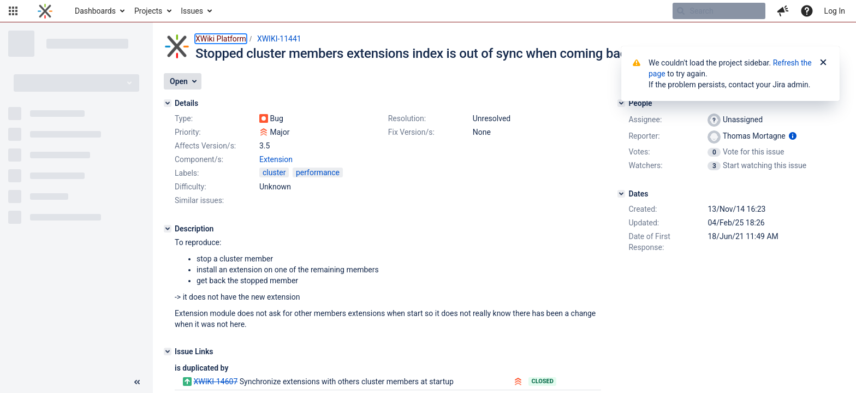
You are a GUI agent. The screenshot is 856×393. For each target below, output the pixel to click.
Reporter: (643, 136)
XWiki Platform (220, 38)
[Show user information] (792, 136)
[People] (621, 103)
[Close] (823, 62)
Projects (148, 11)
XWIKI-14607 (215, 381)
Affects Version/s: (205, 145)
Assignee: (645, 119)
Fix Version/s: (411, 132)
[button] (13, 11)
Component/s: (199, 159)
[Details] (167, 103)
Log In (834, 11)
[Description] (167, 229)
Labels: (187, 173)
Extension (276, 159)
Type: (184, 118)
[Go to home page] (45, 11)
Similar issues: (199, 200)
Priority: (188, 132)
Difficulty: (190, 186)
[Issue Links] (167, 351)
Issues (192, 11)
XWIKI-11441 (279, 38)
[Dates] (621, 194)
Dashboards (95, 11)
